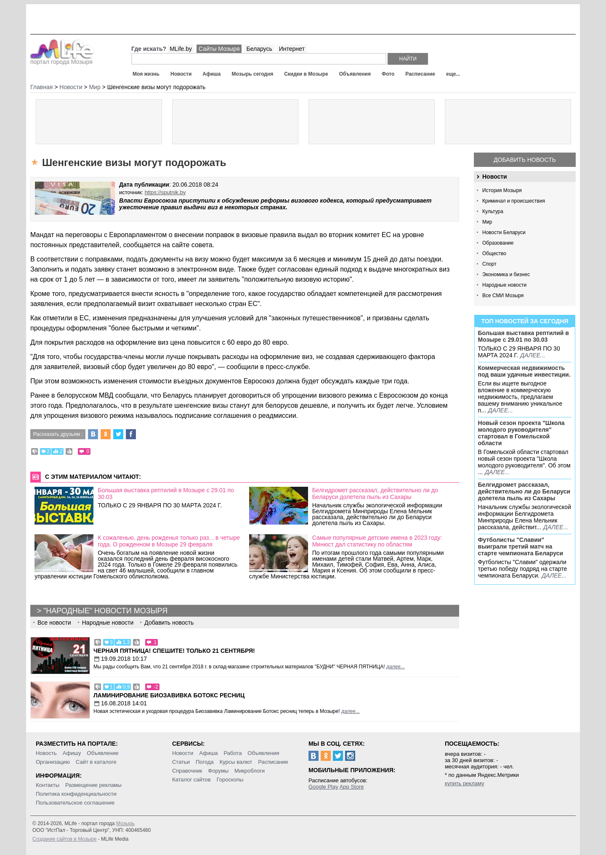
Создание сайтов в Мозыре (64, 839)
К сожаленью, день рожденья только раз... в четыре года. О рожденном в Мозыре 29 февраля (169, 541)
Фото (388, 74)
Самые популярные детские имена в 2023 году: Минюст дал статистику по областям (377, 541)
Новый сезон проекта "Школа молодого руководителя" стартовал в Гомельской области (521, 433)
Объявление (102, 753)
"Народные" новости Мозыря (105, 611)
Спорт (489, 264)
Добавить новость (525, 159)
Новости (180, 74)
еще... (453, 74)
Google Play (323, 787)
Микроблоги (249, 771)
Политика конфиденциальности (76, 794)
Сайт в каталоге (96, 762)
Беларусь (259, 48)
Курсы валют (236, 762)
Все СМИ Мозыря (503, 295)
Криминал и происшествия (513, 201)
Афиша (211, 74)
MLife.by (181, 48)
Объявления (355, 74)
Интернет (292, 48)
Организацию (53, 762)
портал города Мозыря (62, 59)
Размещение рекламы (93, 785)
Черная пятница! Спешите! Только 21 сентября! (174, 650)
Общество (494, 253)
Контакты (47, 785)
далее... (532, 355)
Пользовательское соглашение (75, 803)
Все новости (54, 622)
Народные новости (504, 285)
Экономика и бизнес (506, 274)
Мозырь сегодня (253, 74)
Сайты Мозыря (219, 48)
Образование (497, 243)
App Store (352, 787)
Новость (46, 753)
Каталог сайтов (191, 779)
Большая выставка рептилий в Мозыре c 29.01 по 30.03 (523, 336)
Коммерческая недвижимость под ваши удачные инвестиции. (524, 371)
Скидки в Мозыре (306, 74)
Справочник (187, 771)
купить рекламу (464, 783)
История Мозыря (502, 190)
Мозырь (125, 823)
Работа (232, 753)
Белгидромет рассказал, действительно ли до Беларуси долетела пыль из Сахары (524, 491)
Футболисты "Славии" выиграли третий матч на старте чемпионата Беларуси (520, 546)
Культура (492, 211)
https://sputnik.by (165, 192)
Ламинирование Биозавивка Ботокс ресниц (169, 695)
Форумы (218, 771)
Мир (487, 222)
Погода (205, 762)
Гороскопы (230, 779)
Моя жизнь (146, 74)
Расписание (420, 74)
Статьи (181, 762)
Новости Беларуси (504, 232)
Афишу (72, 753)
